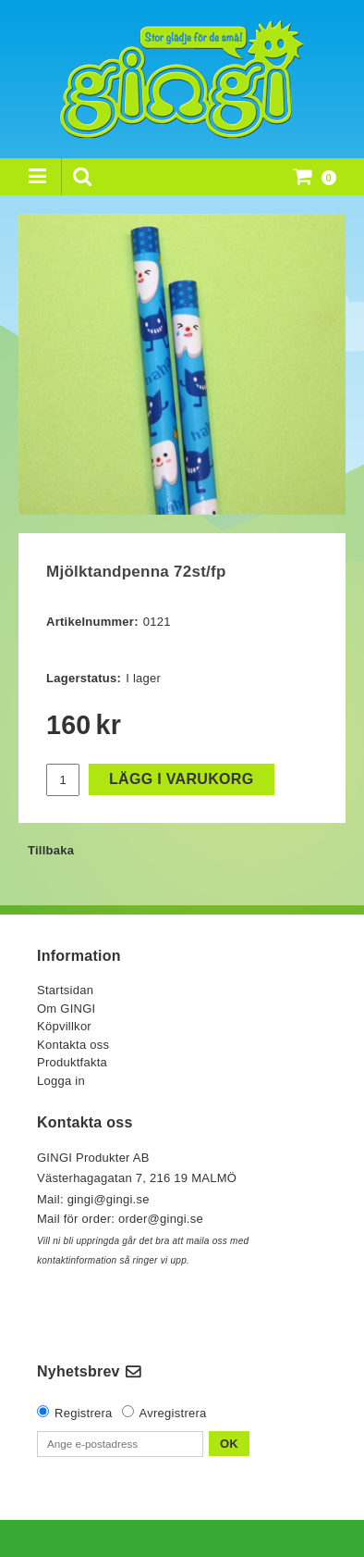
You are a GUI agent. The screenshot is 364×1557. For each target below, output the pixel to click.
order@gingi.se (160, 1219)
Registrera (84, 1413)
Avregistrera (173, 1413)
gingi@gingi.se (110, 1199)
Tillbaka (51, 850)
